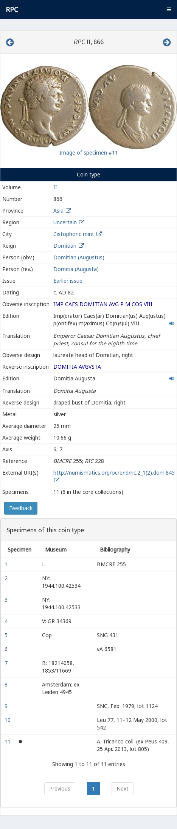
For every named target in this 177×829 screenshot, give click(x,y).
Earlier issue (67, 280)
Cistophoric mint (73, 234)
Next (122, 788)
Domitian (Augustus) (78, 257)
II (55, 187)
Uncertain (65, 222)
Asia (58, 210)
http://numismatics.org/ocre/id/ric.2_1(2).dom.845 (114, 472)
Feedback (21, 508)
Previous (59, 788)
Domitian (64, 245)
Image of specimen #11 (88, 152)
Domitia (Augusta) (76, 269)
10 (8, 719)
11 (8, 741)
